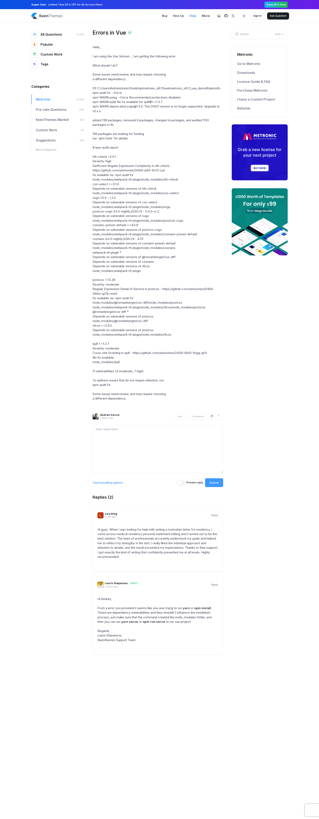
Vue (179, 416)
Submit (214, 482)
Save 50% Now (276, 4)
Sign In (257, 15)
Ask (278, 16)
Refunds (243, 108)
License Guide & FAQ (253, 82)
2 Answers (198, 416)
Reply (214, 515)
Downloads (246, 73)
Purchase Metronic (252, 90)
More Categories (46, 149)
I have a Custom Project (256, 99)
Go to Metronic (249, 64)
